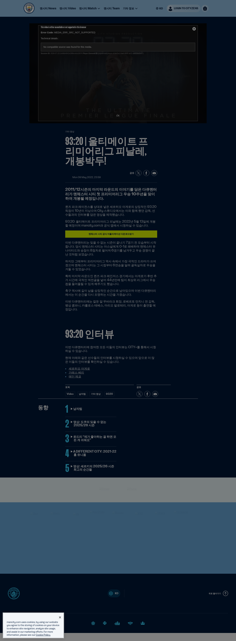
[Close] (60, 617)
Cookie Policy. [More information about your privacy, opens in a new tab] (43, 635)
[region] (33, 625)
